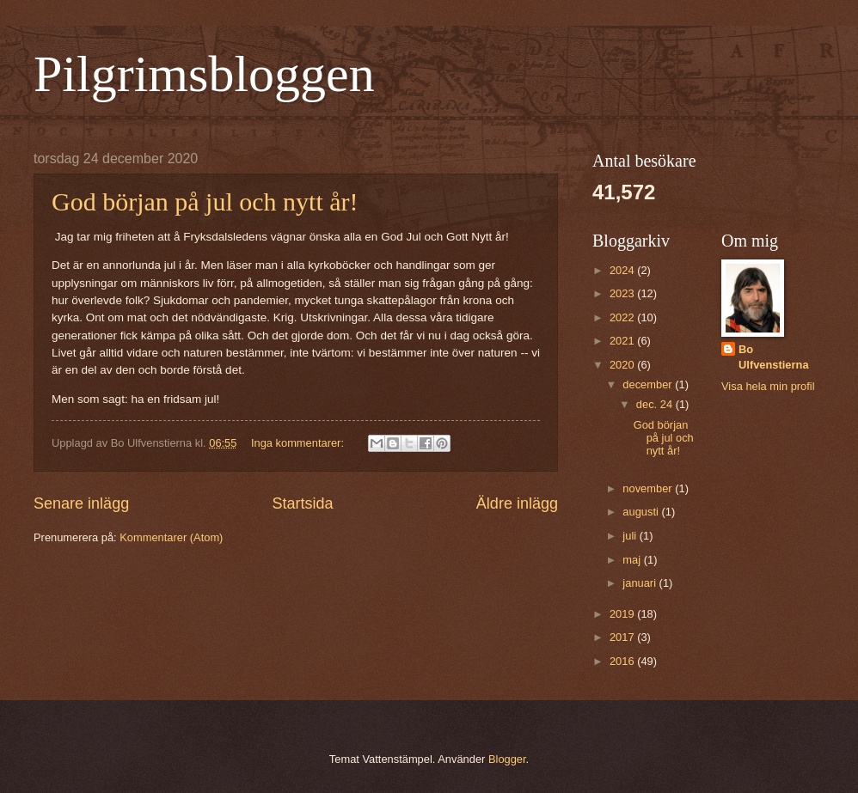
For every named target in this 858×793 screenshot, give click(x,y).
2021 (623, 340)
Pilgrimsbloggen (204, 74)
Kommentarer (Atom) (171, 537)
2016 (623, 661)
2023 (623, 293)
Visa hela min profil (768, 386)
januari (640, 582)
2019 (623, 613)
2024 (623, 270)
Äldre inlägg (517, 503)
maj (632, 559)
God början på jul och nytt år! (205, 201)
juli (630, 535)
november (648, 488)
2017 (623, 637)
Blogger (507, 759)
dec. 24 (656, 404)
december (648, 384)
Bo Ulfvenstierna (773, 357)
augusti (641, 511)
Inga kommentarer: (299, 442)
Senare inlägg (81, 503)
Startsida (302, 503)
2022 (623, 317)
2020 (623, 364)
